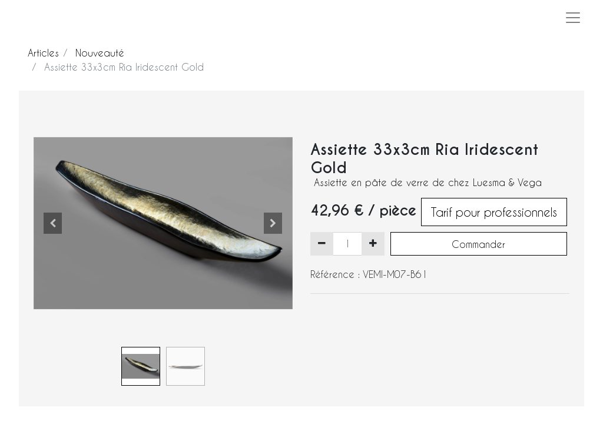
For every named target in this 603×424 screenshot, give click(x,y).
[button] (53, 223)
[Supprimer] (321, 244)
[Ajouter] (373, 244)
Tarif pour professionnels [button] (494, 212)
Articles (43, 52)
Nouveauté (99, 52)
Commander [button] (478, 244)
